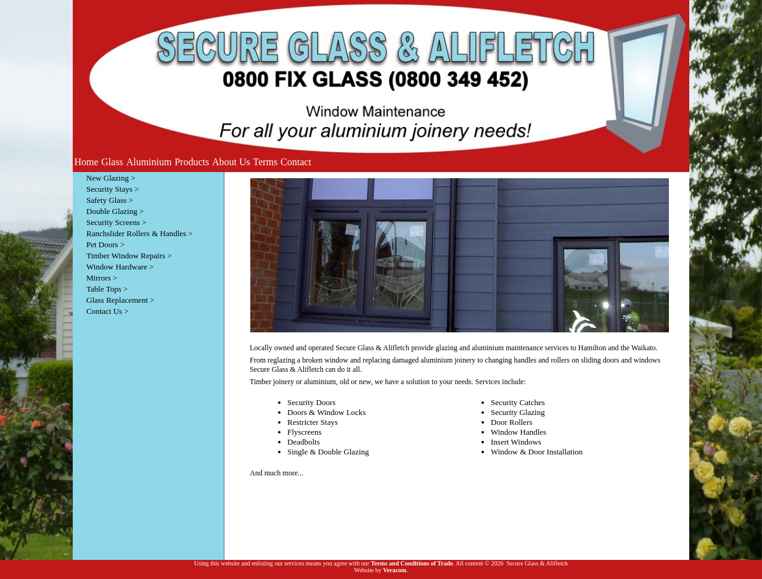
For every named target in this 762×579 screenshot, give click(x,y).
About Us (231, 162)
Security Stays (109, 189)
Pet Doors (102, 244)
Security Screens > (116, 222)
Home (86, 162)
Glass (112, 162)
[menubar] (193, 162)
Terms (265, 162)
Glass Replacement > (120, 300)
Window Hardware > (120, 266)
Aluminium (149, 162)
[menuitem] (86, 162)
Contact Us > (107, 311)
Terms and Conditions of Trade (412, 563)
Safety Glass (106, 200)
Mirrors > (101, 277)
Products (191, 162)
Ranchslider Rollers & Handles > (139, 233)
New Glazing (107, 178)
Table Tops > (107, 289)
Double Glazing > (115, 211)
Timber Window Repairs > (129, 255)
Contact (296, 162)
